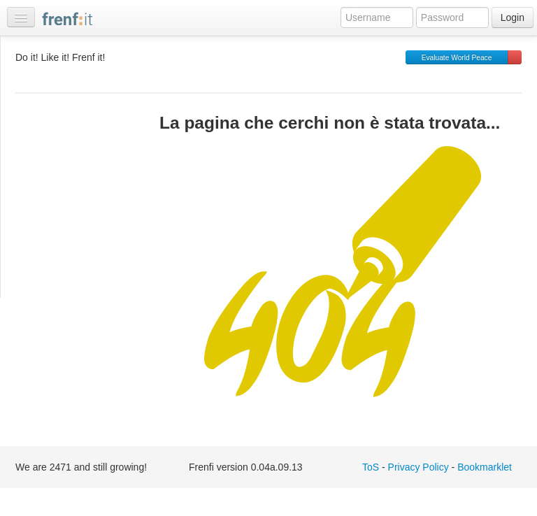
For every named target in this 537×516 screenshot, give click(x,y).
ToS (370, 467)
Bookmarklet (484, 467)
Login (512, 17)
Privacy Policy (418, 467)
